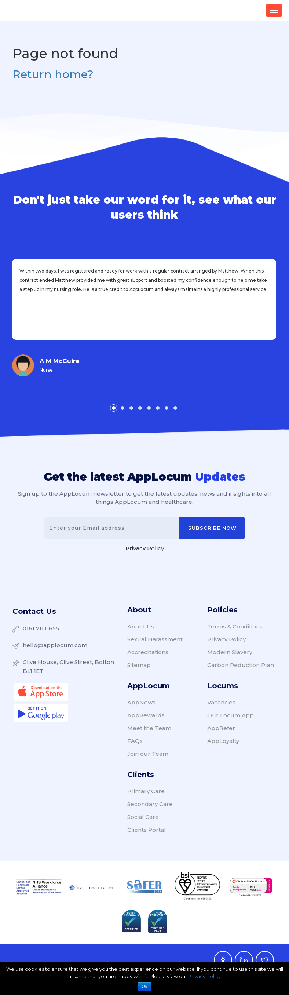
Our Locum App (230, 715)
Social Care (143, 816)
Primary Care (146, 791)
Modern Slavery (229, 652)
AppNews (141, 702)
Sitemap (139, 664)
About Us (140, 626)
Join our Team (147, 753)
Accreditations (147, 652)
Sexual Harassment (155, 639)
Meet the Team (149, 728)
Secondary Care (150, 804)
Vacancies (221, 702)
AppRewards (146, 715)
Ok (144, 986)
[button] (114, 408)
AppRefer (221, 728)
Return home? (53, 74)
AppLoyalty (223, 740)
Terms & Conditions (235, 626)
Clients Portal (146, 829)
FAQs (135, 740)
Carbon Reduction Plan (240, 664)
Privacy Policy (144, 548)
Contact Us (34, 611)
